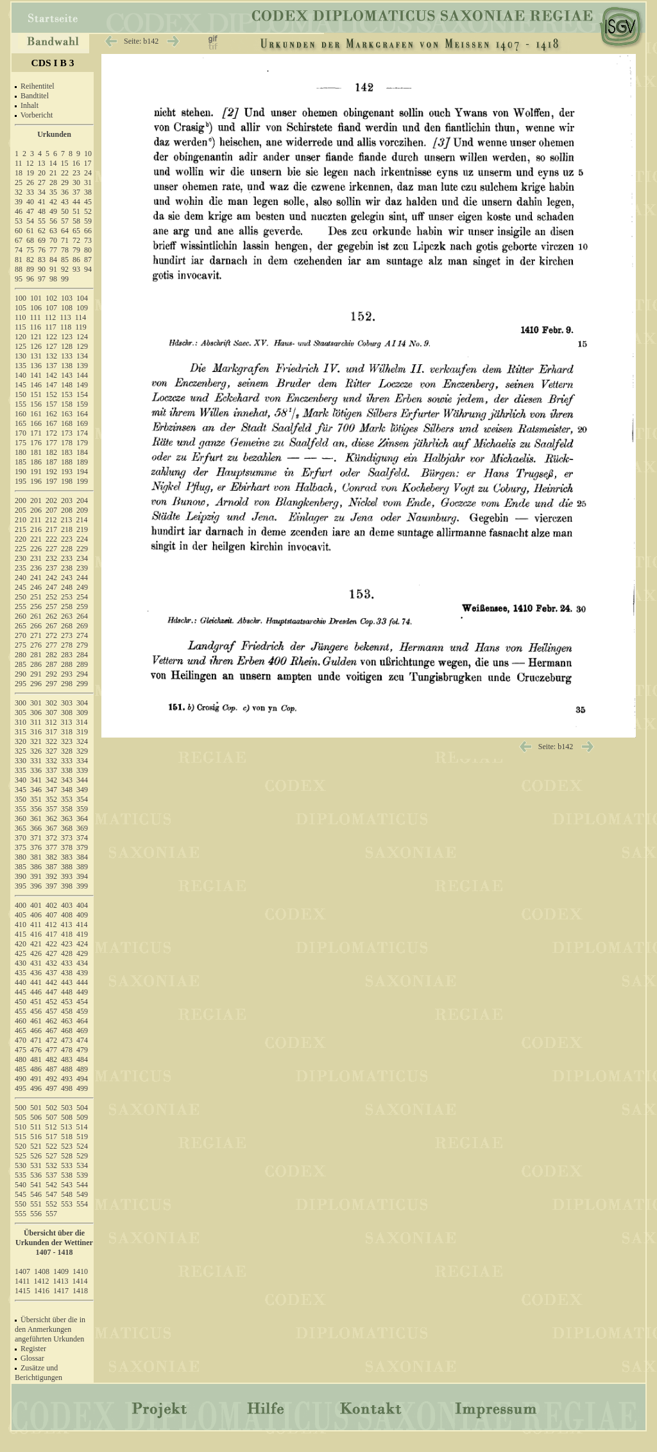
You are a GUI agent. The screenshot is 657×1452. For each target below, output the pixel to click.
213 (67, 519)
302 (51, 702)
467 (51, 1030)
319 (82, 731)
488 (67, 1069)
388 (67, 866)
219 (82, 529)
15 (65, 163)
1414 (80, 1281)
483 (67, 1059)
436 (36, 972)
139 (82, 365)
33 (30, 192)
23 (76, 172)
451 (36, 1001)
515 (20, 1136)
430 (20, 963)
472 (51, 1040)
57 (65, 221)
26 (30, 182)
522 (51, 1146)
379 (82, 847)
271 (36, 635)
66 (88, 230)
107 (51, 307)
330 (20, 760)
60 (18, 230)
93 (76, 269)
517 (51, 1136)
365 (20, 828)
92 (65, 269)
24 (88, 172)
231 (36, 558)
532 (51, 1165)
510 (20, 1126)
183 (67, 452)
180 (20, 452)
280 (20, 654)
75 (30, 249)
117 (50, 327)
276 (36, 645)
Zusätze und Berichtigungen (38, 1372)
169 (82, 423)
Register (33, 1348)
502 (51, 1107)
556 (36, 1213)
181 (36, 452)
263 (67, 616)
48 (42, 211)
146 (36, 384)
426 (36, 953)
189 (82, 461)
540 (20, 1184)
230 (20, 558)
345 (20, 789)
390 (20, 876)
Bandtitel (35, 95)
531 (36, 1165)
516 (36, 1136)
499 (82, 1088)
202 (51, 500)
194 (82, 471)
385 (20, 866)
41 (42, 201)
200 (20, 500)
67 (18, 240)
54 (30, 221)
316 (36, 731)
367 (51, 828)
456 (36, 1011)
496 (36, 1088)
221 (36, 539)
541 (36, 1184)
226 (36, 548)
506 (36, 1117)
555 (20, 1213)
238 (67, 567)
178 (67, 442)
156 (36, 404)
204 (82, 500)
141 (36, 375)
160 (20, 413)
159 (82, 404)
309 (82, 712)
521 (36, 1146)
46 (18, 211)
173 (67, 433)
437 (51, 972)
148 (67, 384)
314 (82, 722)
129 (82, 346)
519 (82, 1136)
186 (36, 461)
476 (36, 1049)
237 (51, 567)
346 (36, 789)
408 (67, 914)
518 (67, 1136)
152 (51, 394)
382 (51, 857)
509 (82, 1117)
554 (82, 1204)
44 (76, 201)
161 (36, 413)
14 (53, 163)
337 (51, 770)
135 (20, 365)
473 (67, 1040)
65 (76, 230)
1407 (22, 1271)
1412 (41, 1281)
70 (53, 240)
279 (82, 645)
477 (51, 1049)
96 (30, 278)
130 (20, 355)
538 (67, 1175)
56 (53, 221)
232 (51, 558)
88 (18, 269)
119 (81, 327)
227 (51, 548)
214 (82, 519)
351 (36, 799)
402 (51, 905)
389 (82, 866)
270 (20, 635)
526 (36, 1155)
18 (18, 172)
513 (67, 1126)
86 (76, 259)
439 (82, 972)
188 (67, 461)
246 (36, 587)
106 (36, 307)
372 (51, 837)
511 (36, 1126)
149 (82, 384)
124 (82, 336)
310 (20, 722)
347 (51, 789)
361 (36, 818)
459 (82, 1011)
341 (36, 779)
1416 (41, 1290)
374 (82, 837)
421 (36, 943)
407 (51, 914)
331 (36, 760)
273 (67, 635)
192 (51, 471)
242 (51, 577)
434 (82, 963)
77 (53, 249)
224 (82, 539)
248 (67, 587)
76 (42, 249)
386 (36, 866)
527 (51, 1155)
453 (67, 1001)
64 (65, 230)
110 (20, 317)
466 (36, 1030)
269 (82, 625)
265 (20, 625)
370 (20, 837)
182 (51, 452)
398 (67, 885)
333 (67, 760)
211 (36, 519)
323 (67, 741)
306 (36, 712)
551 (36, 1204)
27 (42, 182)
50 (65, 211)
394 (82, 876)
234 (82, 558)
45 (88, 201)
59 (88, 221)
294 (82, 673)
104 (82, 298)
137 (51, 365)
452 (51, 1001)
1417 (61, 1290)
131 (36, 355)
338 (67, 770)
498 (67, 1088)
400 (20, 905)
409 (82, 914)
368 (67, 828)
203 (67, 500)
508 (67, 1117)
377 (51, 847)
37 (76, 192)
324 (82, 741)
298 (67, 683)
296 (36, 683)
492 (51, 1078)
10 (88, 153)
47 (30, 211)
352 (51, 799)
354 (82, 799)
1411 (22, 1281)
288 (67, 664)
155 (20, 404)
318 (67, 731)
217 (51, 529)
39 (18, 201)
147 (51, 384)
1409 (61, 1271)
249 (82, 587)
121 (36, 336)
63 (53, 230)
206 (36, 510)
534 (82, 1165)
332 (51, 760)
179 (82, 442)
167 (51, 423)
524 (82, 1146)
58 (76, 221)
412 (51, 924)
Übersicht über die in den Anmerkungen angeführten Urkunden (50, 1329)
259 (82, 606)
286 (36, 664)
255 (20, 606)
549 (82, 1194)
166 (36, 423)
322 (51, 741)
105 (20, 307)
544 (82, 1184)
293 (67, 673)
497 (51, 1088)
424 (82, 943)
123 (67, 336)
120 (20, 336)
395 (20, 885)
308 (67, 712)
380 (20, 857)
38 (88, 192)
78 (65, 249)
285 (20, 664)
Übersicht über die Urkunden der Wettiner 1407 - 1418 (54, 1242)
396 (36, 885)
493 (67, 1078)
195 (20, 481)
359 (82, 808)
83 (42, 259)
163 (67, 413)
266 (36, 625)
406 (36, 914)
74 (18, 249)
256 (36, 606)
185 (20, 461)
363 (67, 818)
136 (36, 365)
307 (51, 712)
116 (36, 327)
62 (42, 230)
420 (20, 943)
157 (51, 404)
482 (51, 1059)
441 (36, 982)
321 (36, 741)
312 (51, 722)
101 (36, 298)
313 (67, 722)
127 (51, 346)
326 (36, 751)
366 (36, 828)
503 (67, 1107)
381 (36, 857)
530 (20, 1165)
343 (67, 779)
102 (51, 298)
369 (82, 828)
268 (67, 625)
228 (67, 548)
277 (51, 645)
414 (82, 924)
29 (65, 182)
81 (18, 259)
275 (20, 645)
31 (88, 182)
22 (65, 172)
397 (51, 885)
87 (88, 259)
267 (51, 625)
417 (51, 934)
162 (51, 413)
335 (20, 770)
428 (67, 953)
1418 (80, 1290)
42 (53, 201)
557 (51, 1213)
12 (30, 163)
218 (67, 529)
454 (82, 1001)
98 (53, 278)
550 (20, 1204)
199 (82, 481)
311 (36, 722)
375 (20, 847)
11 (18, 163)
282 (51, 654)
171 (36, 433)
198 (67, 481)
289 (82, 664)
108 (67, 307)
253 (67, 596)
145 (20, 384)
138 (67, 365)
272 (51, 635)
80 (88, 249)
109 (82, 307)
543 (67, 1184)
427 (51, 953)
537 (51, 1175)
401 (36, 905)
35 (53, 192)
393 (67, 876)
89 (30, 269)
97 (42, 278)
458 (67, 1011)
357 (51, 808)
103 (67, 298)
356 (36, 808)
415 (20, 934)
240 (20, 577)
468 (67, 1030)
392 (51, 876)
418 (67, 934)
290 (20, 673)
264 (82, 616)
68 (30, 240)
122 (51, 336)
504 (82, 1107)
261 (36, 616)
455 (20, 1011)
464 (82, 1020)
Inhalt (29, 105)
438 (67, 972)
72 (76, 240)
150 (20, 394)
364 (82, 818)
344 (82, 779)
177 (51, 442)
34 (42, 192)
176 (36, 442)
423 (67, 943)
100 (20, 298)
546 (36, 1194)
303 (67, 702)
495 (20, 1088)
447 (51, 991)
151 (36, 394)
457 (51, 1011)
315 (20, 731)
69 (42, 240)
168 (67, 423)
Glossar (32, 1358)
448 (67, 991)
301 (36, 702)
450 (20, 1001)
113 (65, 317)
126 (36, 346)
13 (42, 163)
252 (51, 596)
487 (51, 1069)
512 (51, 1126)
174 (82, 433)
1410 (80, 1271)
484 (82, 1059)
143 (67, 375)
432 (51, 963)
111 (35, 317)
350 (20, 799)
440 (20, 982)
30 (76, 182)
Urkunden (54, 134)
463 (67, 1020)
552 (51, 1204)
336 (36, 770)
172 (51, 433)
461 (36, 1020)
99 (65, 278)
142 (51, 375)
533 (67, 1165)
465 (20, 1030)
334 (82, 760)
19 (30, 172)
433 (67, 963)
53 (18, 221)
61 (30, 230)
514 (82, 1126)
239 (82, 567)
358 (67, 808)
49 (53, 211)
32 (18, 192)
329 (82, 751)
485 (20, 1069)
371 (36, 837)
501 (36, 1107)
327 (51, 751)
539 (82, 1175)
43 (65, 201)
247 (51, 587)
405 (20, 914)
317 (51, 731)
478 (67, 1049)
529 (82, 1155)
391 (36, 876)
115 (20, 327)
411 (36, 924)
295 (20, 683)
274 (82, 635)
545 (20, 1194)
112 (50, 317)
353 (67, 799)
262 (51, 616)
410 (20, 924)
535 (20, 1175)
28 (53, 182)
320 (20, 741)
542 (51, 1184)
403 (67, 905)
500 (20, 1107)
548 (67, 1194)
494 (82, 1078)
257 (51, 606)
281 (36, 654)
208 (67, 510)
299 (82, 683)
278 (67, 645)
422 (51, 943)
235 (20, 567)
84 (53, 259)
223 (67, 539)
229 (82, 548)
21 (53, 172)
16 (76, 163)
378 (67, 847)
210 (20, 519)
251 (36, 596)
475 (20, 1049)
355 (20, 808)
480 (20, 1059)
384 (82, 857)
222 (51, 539)
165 (20, 423)
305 (20, 712)
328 (67, 751)
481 (36, 1059)
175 (20, 442)
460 (20, 1020)
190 (20, 471)
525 (20, 1155)
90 (42, 269)
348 (67, 789)
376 (36, 847)
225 (20, 548)
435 (20, 972)
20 (42, 172)
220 (20, 539)
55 (42, 221)
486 (36, 1069)
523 (67, 1146)
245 (20, 587)
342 (51, 779)
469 (82, 1030)
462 (51, 1020)
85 (65, 259)
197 (51, 481)
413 (67, 924)
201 (36, 500)
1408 (41, 1271)
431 (36, 963)
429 (82, 953)
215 (20, 529)
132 (51, 355)
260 (20, 616)
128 (67, 346)
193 (67, 471)
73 (88, 240)
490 (20, 1078)
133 (67, 355)
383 (67, 857)
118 (66, 327)
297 (51, 683)
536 (36, 1175)
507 (51, 1117)
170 (20, 433)
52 (88, 211)
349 (82, 789)
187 (51, 461)
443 (67, 982)
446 (36, 991)
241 (36, 577)
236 (36, 567)
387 (51, 866)
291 (36, 673)
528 (67, 1155)
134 (82, 355)
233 (67, 558)
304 (82, 702)
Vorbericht (37, 115)
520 (20, 1146)
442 (51, 982)
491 (36, 1078)
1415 (22, 1290)
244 (82, 577)
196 (36, 481)
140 (20, 375)
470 (20, 1040)
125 (20, 346)
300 (20, 702)
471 (36, 1040)
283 (67, 654)
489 (82, 1069)
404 (82, 905)
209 (82, 510)
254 (82, 596)
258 (67, 606)
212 (51, 519)
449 (82, 991)
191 (36, 471)
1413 (61, 1281)
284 (82, 654)
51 (76, 211)
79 (76, 249)
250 (20, 596)
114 (81, 317)
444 (82, 982)
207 (51, 510)
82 (30, 259)
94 (88, 269)
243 (67, 577)
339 (82, 770)
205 (20, 510)
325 (20, 751)
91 (53, 269)
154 (82, 394)
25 (18, 182)
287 (51, 664)
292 (51, 673)
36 (65, 192)
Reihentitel (38, 86)
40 (30, 201)
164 (82, 413)
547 (51, 1194)
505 (20, 1117)
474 (82, 1040)
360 (20, 818)
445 (20, 991)
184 (82, 452)
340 (20, 779)
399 (82, 885)
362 (51, 818)
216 (36, 529)
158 (67, 404)
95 (18, 278)
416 (36, 934)
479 (82, 1049)
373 (67, 837)
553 (67, 1204)
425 (20, 953)
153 (67, 394)
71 (65, 240)
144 (82, 375)
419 (82, 934)
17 (88, 163)
